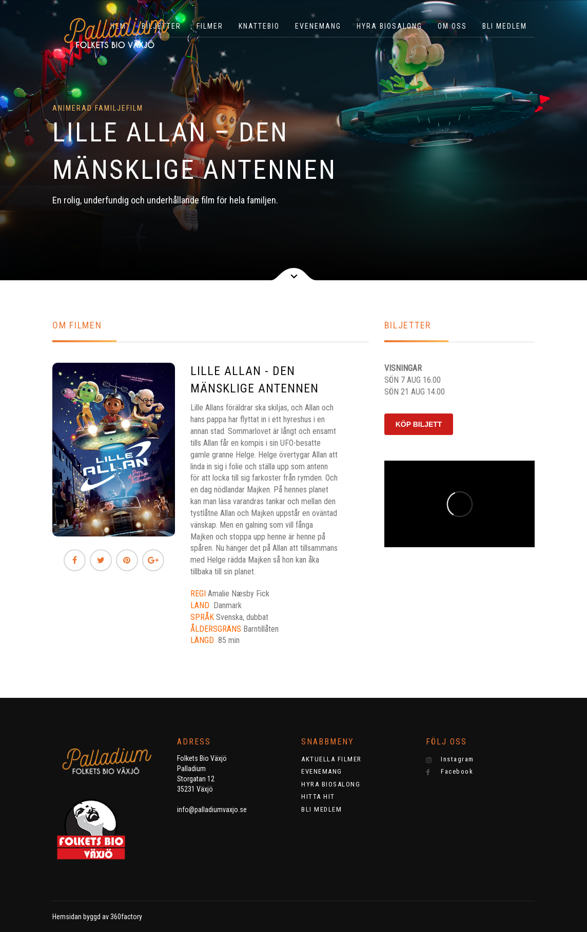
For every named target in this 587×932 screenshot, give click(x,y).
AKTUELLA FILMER (331, 759)
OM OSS (452, 26)
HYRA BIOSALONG (389, 26)
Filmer (210, 26)
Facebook (450, 772)
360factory (126, 917)
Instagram (450, 759)
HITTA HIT (318, 796)
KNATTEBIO (259, 26)
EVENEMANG (318, 26)
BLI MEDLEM (504, 26)
